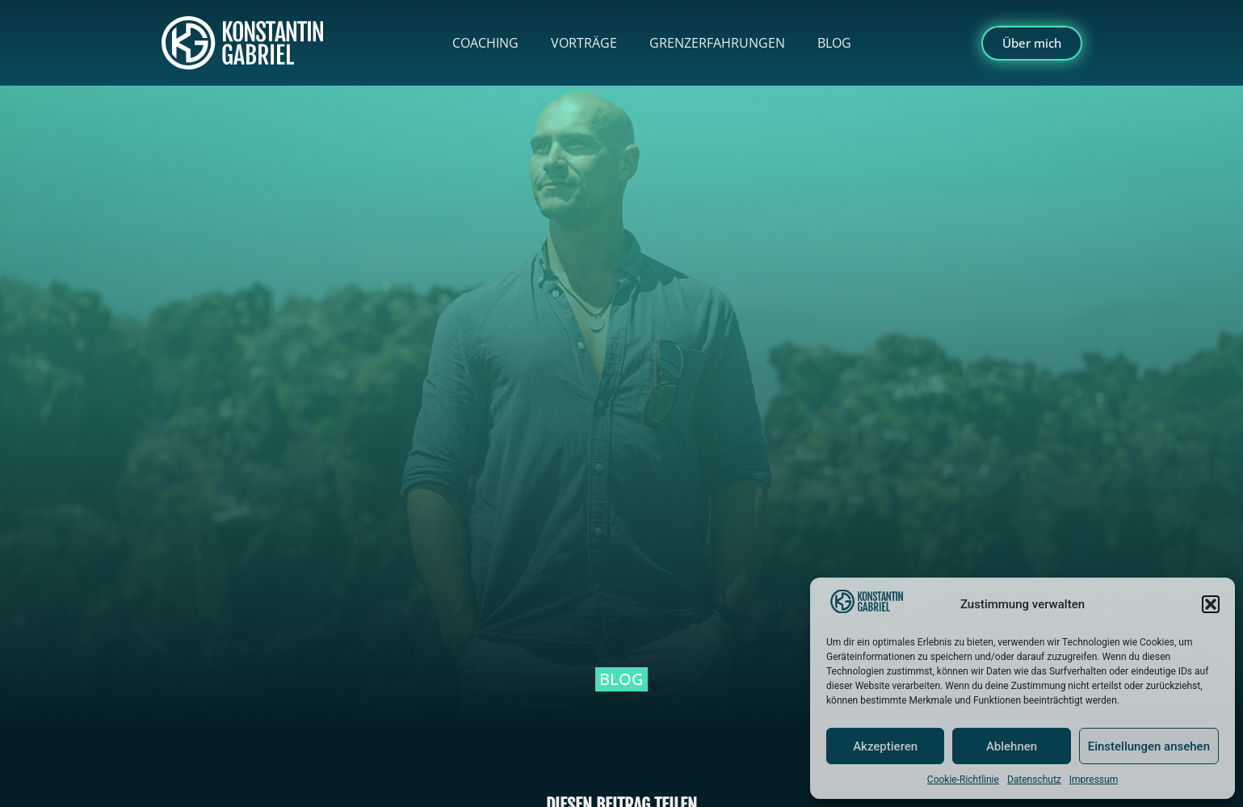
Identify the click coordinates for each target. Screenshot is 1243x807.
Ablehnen (1011, 746)
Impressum (1093, 779)
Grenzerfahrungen (717, 43)
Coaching (485, 43)
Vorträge (584, 43)
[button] (1211, 604)
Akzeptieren (885, 746)
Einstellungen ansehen (1149, 746)
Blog (834, 43)
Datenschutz (1034, 779)
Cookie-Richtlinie (963, 779)
